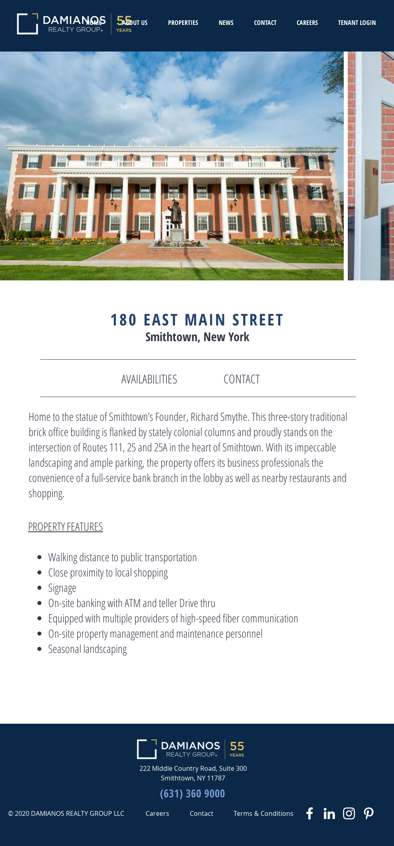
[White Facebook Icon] (310, 813)
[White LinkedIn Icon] (329, 813)
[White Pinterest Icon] (369, 813)
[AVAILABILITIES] (149, 379)
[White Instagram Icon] (349, 813)
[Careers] (157, 813)
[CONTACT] (241, 379)
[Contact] (201, 813)
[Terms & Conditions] (263, 813)
